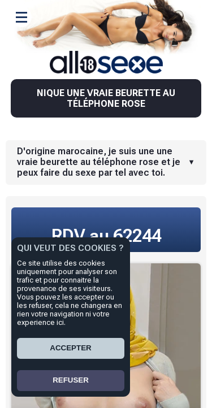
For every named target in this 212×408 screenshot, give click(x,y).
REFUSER (71, 380)
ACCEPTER (70, 348)
